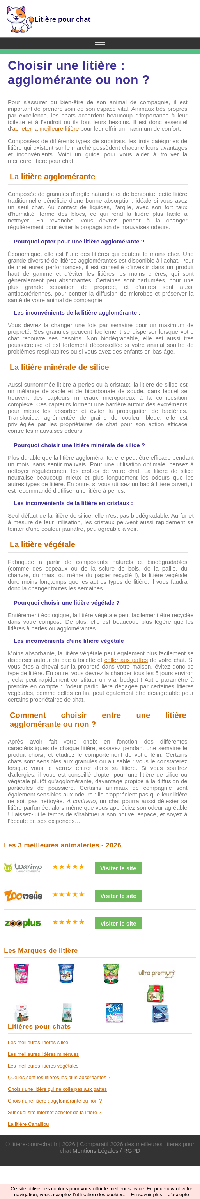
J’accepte (178, 1194)
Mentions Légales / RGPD (106, 1150)
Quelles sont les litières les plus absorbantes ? (59, 1077)
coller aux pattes (126, 659)
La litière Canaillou (28, 1124)
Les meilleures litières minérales (43, 1054)
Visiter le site (118, 868)
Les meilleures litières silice (38, 1042)
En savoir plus (146, 1194)
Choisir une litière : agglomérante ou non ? (55, 1101)
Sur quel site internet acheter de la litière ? (54, 1112)
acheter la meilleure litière (45, 128)
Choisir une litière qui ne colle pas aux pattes (57, 1089)
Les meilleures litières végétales (43, 1066)
